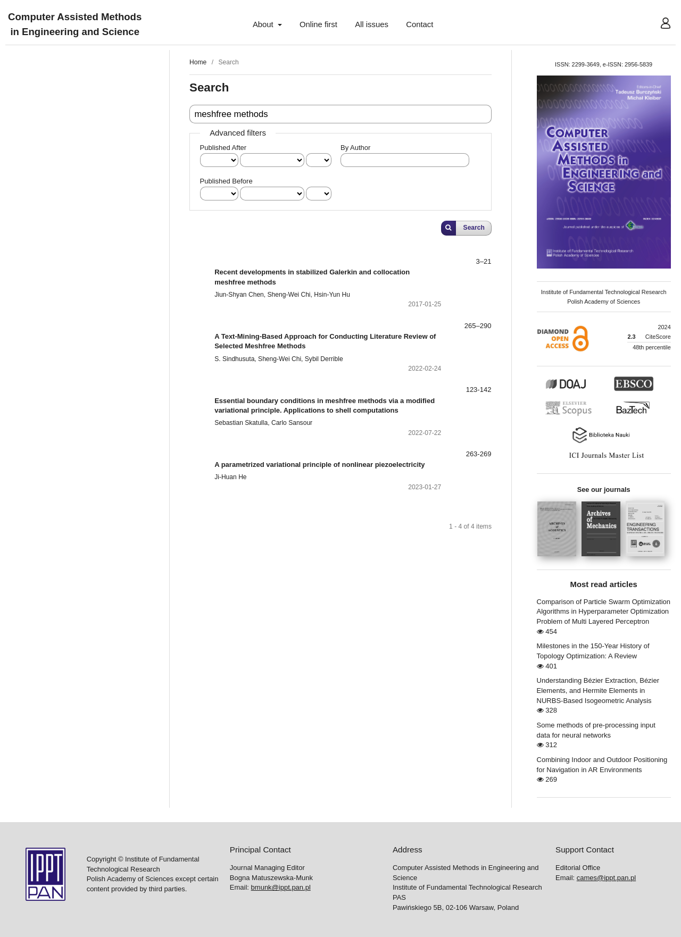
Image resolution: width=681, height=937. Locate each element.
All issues (371, 24)
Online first (318, 24)
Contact (419, 24)
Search (474, 227)
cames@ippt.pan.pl (606, 878)
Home (197, 62)
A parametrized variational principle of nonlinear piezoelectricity (319, 464)
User (657, 24)
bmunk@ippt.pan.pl (281, 887)
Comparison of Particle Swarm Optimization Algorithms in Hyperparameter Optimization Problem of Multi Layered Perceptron (603, 611)
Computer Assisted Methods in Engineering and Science (75, 25)
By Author (355, 148)
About (264, 24)
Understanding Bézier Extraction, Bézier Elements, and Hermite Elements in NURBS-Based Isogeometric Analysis (598, 690)
